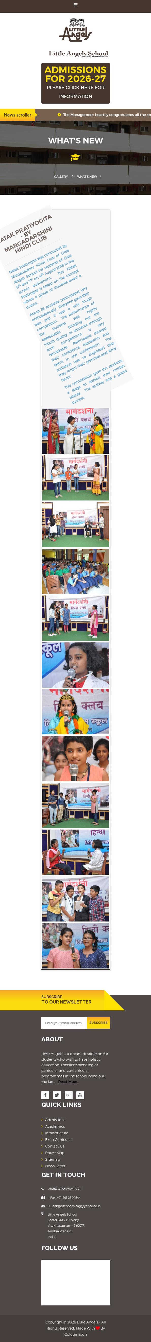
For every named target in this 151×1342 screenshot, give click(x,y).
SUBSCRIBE (98, 1023)
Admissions (55, 1120)
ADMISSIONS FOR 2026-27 (75, 82)
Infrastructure (56, 1133)
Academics (55, 1126)
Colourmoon (75, 1334)
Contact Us (54, 1146)
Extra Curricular (58, 1139)
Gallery (61, 177)
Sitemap (52, 1159)
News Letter (55, 1166)
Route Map (54, 1153)
